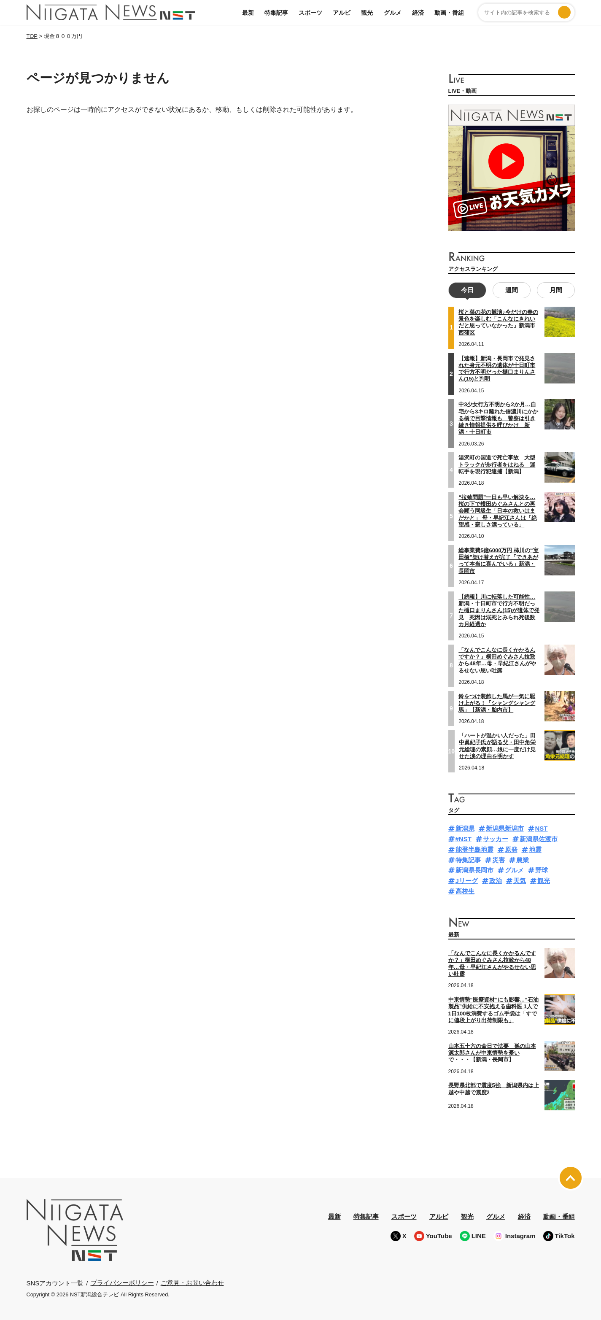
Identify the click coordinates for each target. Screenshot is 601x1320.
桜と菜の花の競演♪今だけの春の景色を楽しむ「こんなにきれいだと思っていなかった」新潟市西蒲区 (498, 321)
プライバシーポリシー (122, 1281)
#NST (463, 838)
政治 (495, 879)
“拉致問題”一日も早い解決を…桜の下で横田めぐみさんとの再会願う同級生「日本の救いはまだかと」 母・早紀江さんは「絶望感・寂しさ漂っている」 (497, 510)
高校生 (464, 890)
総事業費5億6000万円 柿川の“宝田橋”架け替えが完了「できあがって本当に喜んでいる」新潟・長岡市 (498, 559)
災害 (498, 859)
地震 (535, 848)
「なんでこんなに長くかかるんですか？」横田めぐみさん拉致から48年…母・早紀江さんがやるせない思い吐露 (497, 659)
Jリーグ (466, 879)
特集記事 (276, 12)
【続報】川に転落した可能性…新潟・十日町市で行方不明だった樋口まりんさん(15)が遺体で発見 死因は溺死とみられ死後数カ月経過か (498, 609)
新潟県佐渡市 (539, 838)
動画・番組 (449, 12)
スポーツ (310, 12)
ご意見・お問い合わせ (192, 1281)
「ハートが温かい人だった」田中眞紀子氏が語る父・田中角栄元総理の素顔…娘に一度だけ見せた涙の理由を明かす (497, 745)
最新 (248, 12)
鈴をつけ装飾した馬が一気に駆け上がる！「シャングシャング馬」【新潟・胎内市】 (496, 702)
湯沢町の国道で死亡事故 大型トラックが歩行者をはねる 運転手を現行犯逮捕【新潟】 (496, 463)
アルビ (341, 12)
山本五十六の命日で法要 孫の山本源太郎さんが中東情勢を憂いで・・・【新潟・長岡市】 (492, 1052)
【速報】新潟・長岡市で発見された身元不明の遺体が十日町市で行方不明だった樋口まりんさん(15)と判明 (496, 367)
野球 (541, 869)
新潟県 (464, 827)
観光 (367, 12)
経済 (418, 12)
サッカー (495, 838)
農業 (522, 859)
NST (541, 827)
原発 (511, 848)
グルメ (393, 12)
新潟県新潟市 (505, 827)
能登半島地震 (474, 848)
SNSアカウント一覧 (55, 1281)
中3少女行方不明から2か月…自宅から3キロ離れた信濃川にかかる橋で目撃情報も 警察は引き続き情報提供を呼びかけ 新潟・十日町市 (498, 417)
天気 (519, 879)
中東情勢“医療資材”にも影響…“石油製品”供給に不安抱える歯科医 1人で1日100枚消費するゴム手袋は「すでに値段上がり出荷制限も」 (493, 1009)
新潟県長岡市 (474, 869)
